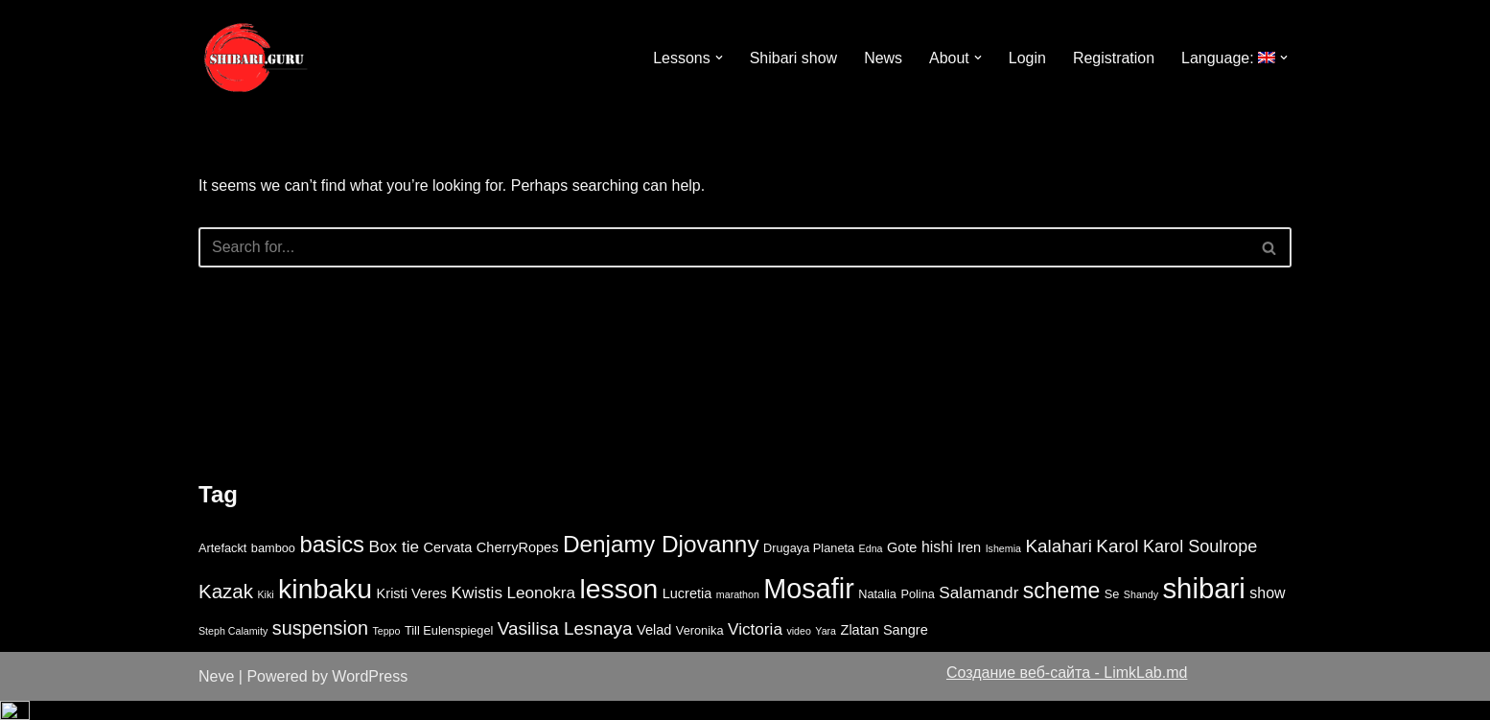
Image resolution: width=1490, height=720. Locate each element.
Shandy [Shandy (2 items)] (1141, 612)
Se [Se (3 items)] (1112, 612)
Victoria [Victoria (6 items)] (755, 647)
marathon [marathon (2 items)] (737, 612)
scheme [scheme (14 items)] (1061, 608)
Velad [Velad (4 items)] (654, 648)
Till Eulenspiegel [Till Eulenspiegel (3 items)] (449, 648)
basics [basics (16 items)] (331, 563)
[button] (718, 57)
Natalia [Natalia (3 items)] (877, 612)
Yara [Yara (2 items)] (825, 649)
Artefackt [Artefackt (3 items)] (222, 567)
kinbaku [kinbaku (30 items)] (325, 607)
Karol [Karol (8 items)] (1117, 565)
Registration (1113, 58)
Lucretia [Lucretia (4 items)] (687, 611)
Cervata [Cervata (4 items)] (447, 566)
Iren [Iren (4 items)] (969, 566)
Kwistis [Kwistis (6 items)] (477, 610)
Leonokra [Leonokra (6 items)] (540, 610)
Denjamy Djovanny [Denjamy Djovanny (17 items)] (661, 563)
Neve (216, 695)
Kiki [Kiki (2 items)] (265, 612)
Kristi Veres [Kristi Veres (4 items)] (412, 611)
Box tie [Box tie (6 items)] (394, 565)
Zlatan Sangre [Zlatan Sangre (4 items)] (884, 648)
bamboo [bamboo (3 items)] (273, 567)
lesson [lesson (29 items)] (619, 607)
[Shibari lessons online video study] (256, 57)
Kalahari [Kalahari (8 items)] (1058, 565)
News (883, 58)
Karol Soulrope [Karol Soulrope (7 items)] (1200, 565)
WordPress (369, 695)
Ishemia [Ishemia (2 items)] (1003, 567)
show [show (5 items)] (1267, 611)
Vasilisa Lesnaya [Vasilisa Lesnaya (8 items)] (565, 647)
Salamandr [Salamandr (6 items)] (978, 610)
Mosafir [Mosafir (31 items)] (808, 607)
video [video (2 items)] (798, 649)
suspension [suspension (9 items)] (320, 646)
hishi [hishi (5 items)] (937, 566)
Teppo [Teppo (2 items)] (386, 649)
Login (1026, 58)
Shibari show (793, 58)
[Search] (723, 247)
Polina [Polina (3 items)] (917, 612)
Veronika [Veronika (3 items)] (700, 648)
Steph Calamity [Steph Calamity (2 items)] (233, 649)
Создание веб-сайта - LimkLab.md (1066, 692)
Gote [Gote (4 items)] (902, 566)
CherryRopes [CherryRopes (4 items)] (518, 566)
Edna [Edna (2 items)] (871, 567)
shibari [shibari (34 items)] (1203, 606)
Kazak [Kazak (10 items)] (225, 609)
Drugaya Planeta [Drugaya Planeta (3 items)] (808, 567)
